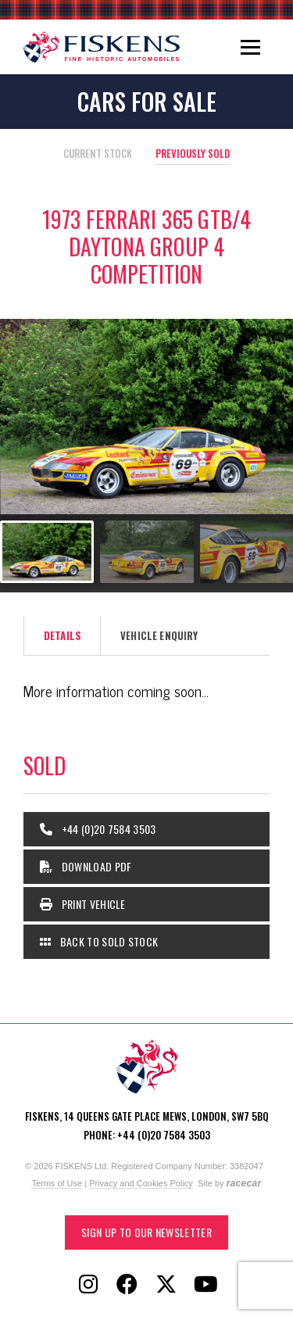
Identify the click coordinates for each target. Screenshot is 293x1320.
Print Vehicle (83, 904)
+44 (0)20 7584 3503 (98, 829)
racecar (244, 1183)
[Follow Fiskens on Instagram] (88, 1284)
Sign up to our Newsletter (146, 1232)
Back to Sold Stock (99, 941)
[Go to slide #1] (47, 551)
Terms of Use (56, 1183)
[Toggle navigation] (250, 47)
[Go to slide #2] (147, 551)
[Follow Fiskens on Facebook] (127, 1284)
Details (62, 635)
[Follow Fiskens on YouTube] (205, 1284)
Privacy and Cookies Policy (141, 1183)
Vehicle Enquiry (159, 635)
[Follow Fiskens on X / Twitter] (166, 1284)
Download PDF (86, 866)
